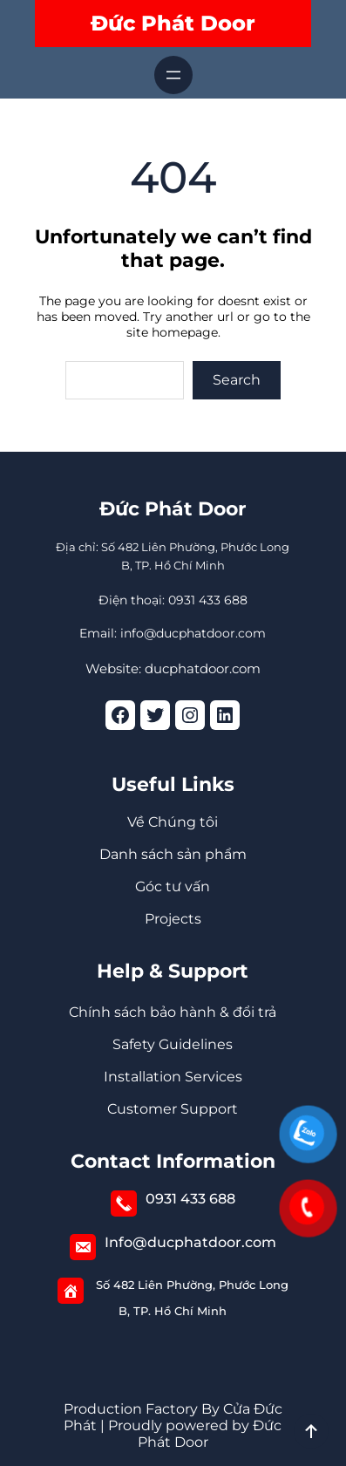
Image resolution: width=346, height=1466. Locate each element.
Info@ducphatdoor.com (190, 1242)
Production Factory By (142, 1409)
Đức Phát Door (173, 23)
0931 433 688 (190, 1198)
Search (237, 380)
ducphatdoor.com (203, 668)
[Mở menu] (173, 75)
